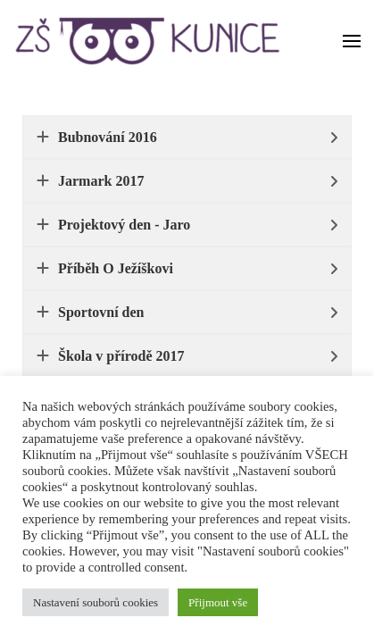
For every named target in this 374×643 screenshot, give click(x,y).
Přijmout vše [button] (217, 602)
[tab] (187, 137)
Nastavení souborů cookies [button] (95, 602)
